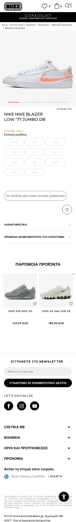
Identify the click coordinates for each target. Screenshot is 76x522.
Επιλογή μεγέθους (15, 134)
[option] (38, 17)
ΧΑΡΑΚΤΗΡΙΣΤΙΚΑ (36, 224)
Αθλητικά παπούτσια (62, 24)
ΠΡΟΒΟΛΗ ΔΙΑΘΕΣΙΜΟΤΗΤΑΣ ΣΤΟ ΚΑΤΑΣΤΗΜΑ (36, 236)
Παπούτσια (43, 24)
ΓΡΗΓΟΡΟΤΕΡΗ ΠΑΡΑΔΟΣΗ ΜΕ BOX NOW (38, 15)
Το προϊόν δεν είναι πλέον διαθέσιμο (35, 196)
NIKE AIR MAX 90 (20, 311)
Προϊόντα (30, 24)
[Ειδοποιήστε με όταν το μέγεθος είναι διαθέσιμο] (14, 142)
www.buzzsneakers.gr (28, 516)
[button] (67, 209)
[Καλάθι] (57, 8)
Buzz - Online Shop (12, 24)
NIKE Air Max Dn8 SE (56, 311)
